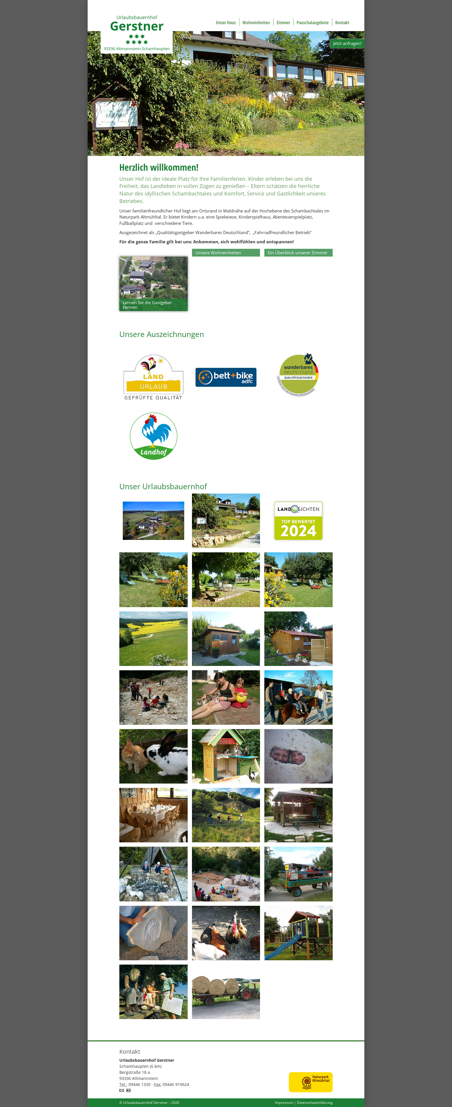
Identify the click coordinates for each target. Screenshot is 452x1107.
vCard (129, 1090)
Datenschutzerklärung (315, 1102)
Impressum (284, 1102)
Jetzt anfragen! (347, 43)
